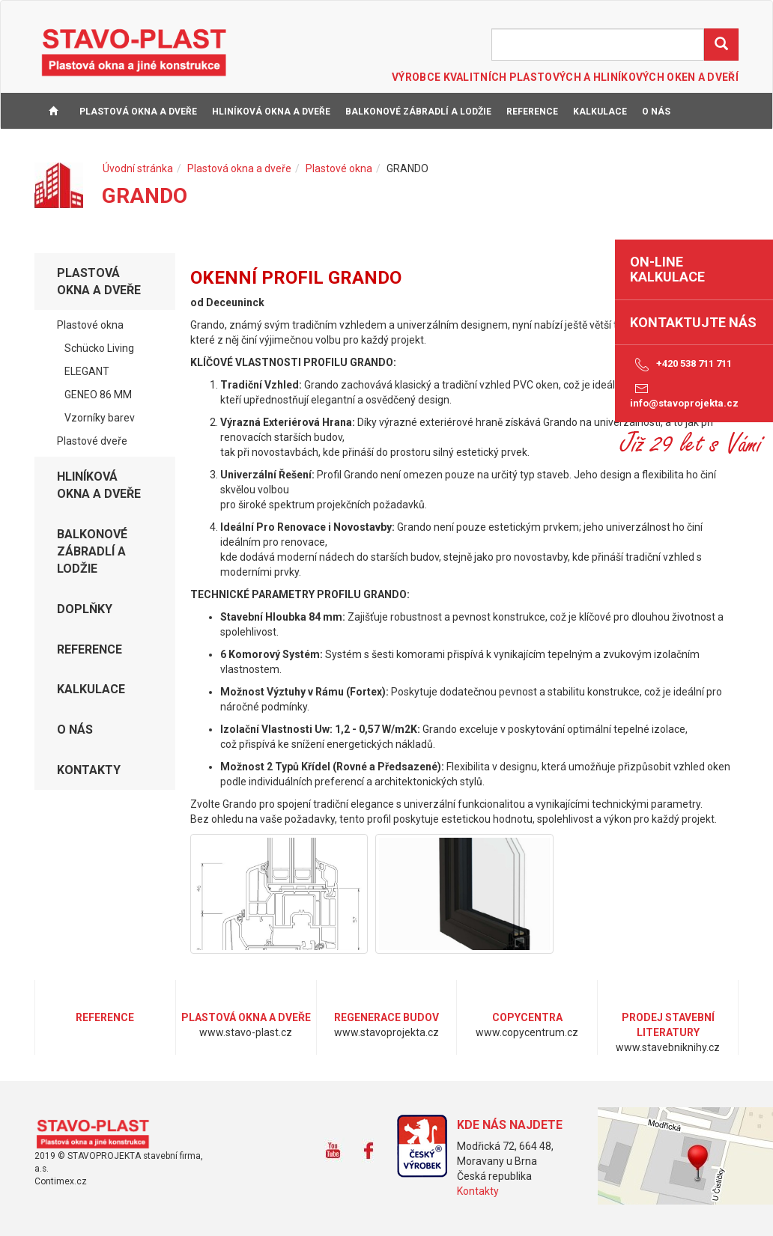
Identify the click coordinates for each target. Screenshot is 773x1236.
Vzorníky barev (99, 418)
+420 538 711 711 (681, 364)
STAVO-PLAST (134, 51)
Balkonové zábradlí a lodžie (418, 111)
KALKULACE (600, 111)
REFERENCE (532, 111)
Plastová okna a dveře (138, 111)
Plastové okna (339, 168)
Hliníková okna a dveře (271, 111)
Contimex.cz (60, 1181)
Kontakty (478, 1191)
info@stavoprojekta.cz (684, 394)
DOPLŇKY (84, 609)
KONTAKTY (66, 149)
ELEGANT (86, 371)
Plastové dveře (92, 441)
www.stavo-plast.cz (98, 1134)
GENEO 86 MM (98, 395)
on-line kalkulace (667, 269)
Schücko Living (99, 348)
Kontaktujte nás (693, 322)
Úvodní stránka (138, 168)
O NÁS (656, 111)
